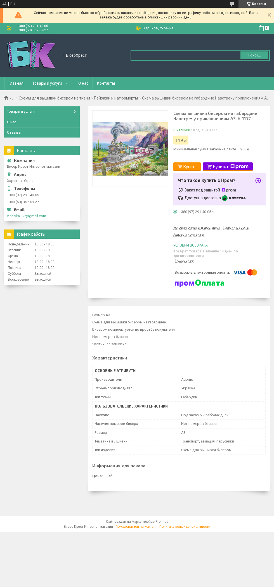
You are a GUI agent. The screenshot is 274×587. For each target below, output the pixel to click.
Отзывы (14, 132)
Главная (16, 83)
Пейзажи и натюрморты (116, 98)
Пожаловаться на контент (136, 527)
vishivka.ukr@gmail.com (26, 216)
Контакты (106, 83)
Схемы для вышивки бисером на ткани (54, 98)
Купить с (231, 166)
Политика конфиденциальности (184, 527)
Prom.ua (161, 522)
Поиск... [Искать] (254, 55)
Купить (190, 166)
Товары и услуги (47, 83)
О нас (83, 83)
